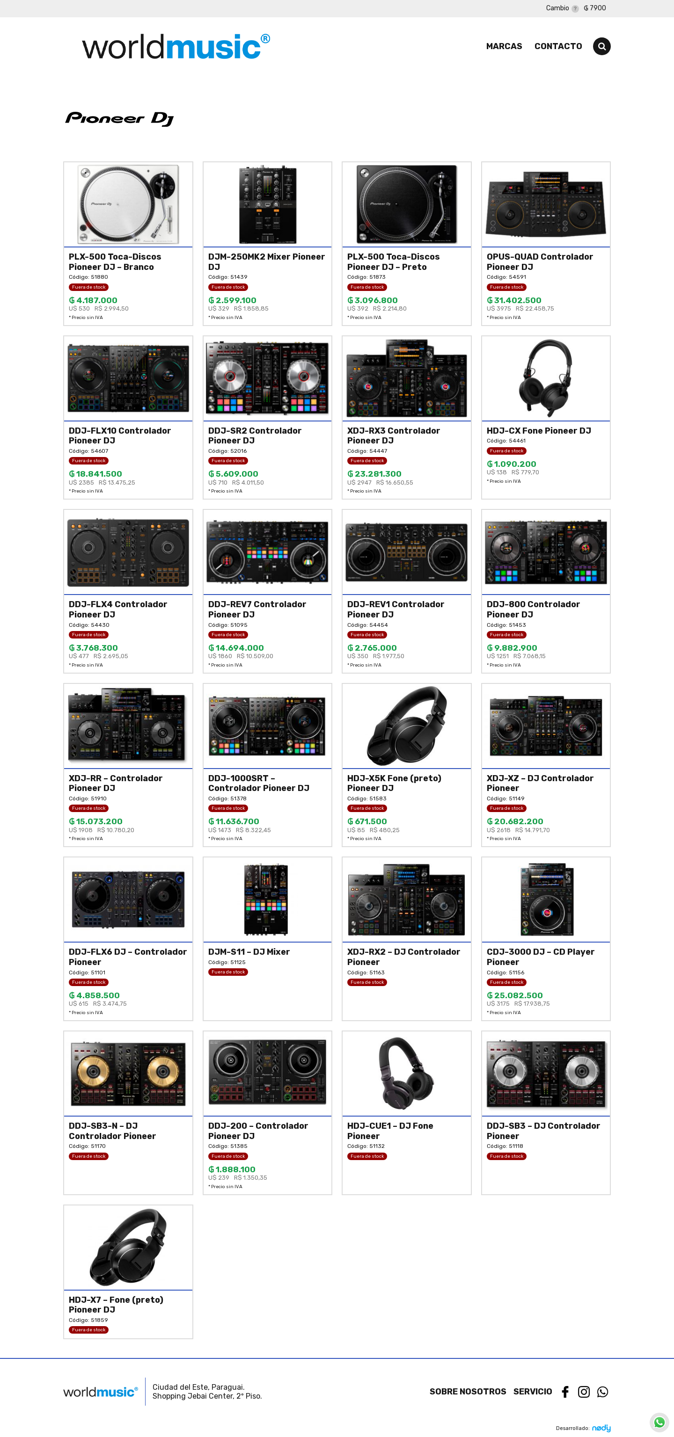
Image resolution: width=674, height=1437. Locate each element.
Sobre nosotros (468, 1391)
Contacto (558, 46)
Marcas (504, 46)
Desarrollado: (583, 1428)
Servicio (532, 1391)
